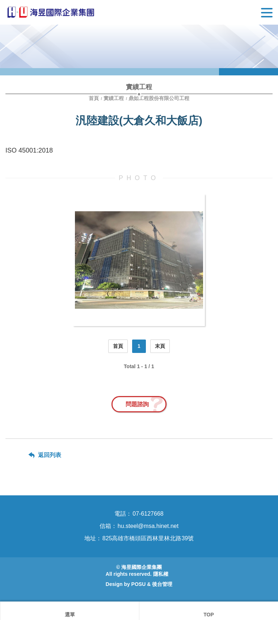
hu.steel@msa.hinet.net (148, 526)
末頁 (160, 346)
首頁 (94, 98)
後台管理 (162, 584)
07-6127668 (147, 514)
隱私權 (160, 574)
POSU (138, 584)
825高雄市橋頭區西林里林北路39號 (148, 538)
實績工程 (114, 98)
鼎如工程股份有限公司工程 (159, 98)
